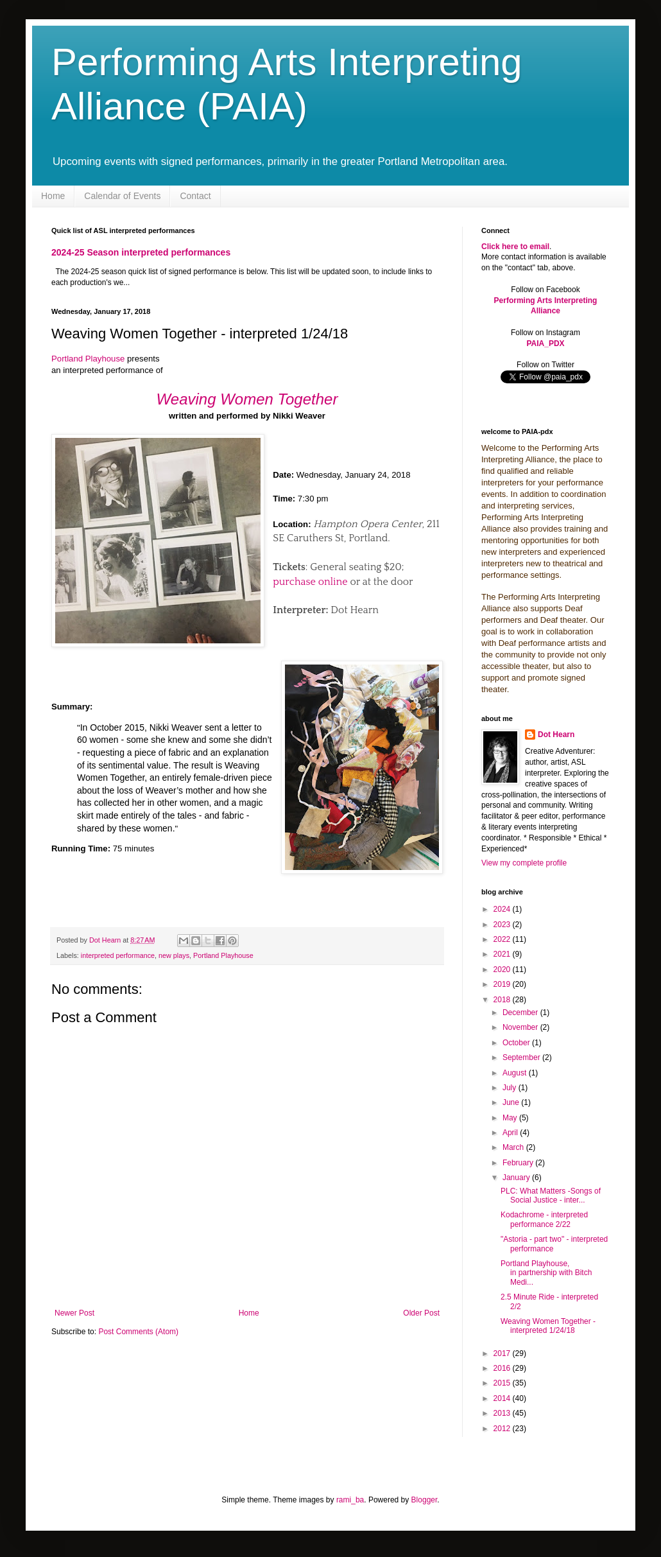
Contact (195, 196)
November (521, 1027)
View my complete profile (524, 862)
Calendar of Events (122, 196)
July (510, 1087)
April (511, 1132)
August (515, 1072)
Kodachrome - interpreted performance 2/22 (544, 1219)
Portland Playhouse (87, 358)
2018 (503, 999)
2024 (503, 909)
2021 (503, 954)
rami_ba (350, 1499)
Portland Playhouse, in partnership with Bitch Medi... (546, 1273)
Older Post (421, 1313)
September (522, 1057)
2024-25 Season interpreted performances (140, 252)
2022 (503, 939)
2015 (503, 1383)
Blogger (424, 1499)
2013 (503, 1413)
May (510, 1117)
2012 (503, 1428)
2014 (503, 1398)
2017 (503, 1353)
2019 (503, 984)
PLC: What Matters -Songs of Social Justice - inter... (551, 1196)
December (521, 1012)
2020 (503, 969)
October (517, 1042)
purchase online (310, 581)
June (511, 1102)
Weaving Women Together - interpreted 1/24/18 (548, 1326)
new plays (174, 955)
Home (53, 196)
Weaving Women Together (247, 399)
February (518, 1162)
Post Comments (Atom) (138, 1331)
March (514, 1147)
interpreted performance (118, 955)
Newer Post (74, 1313)
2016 (503, 1368)
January (517, 1177)
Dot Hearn (556, 734)
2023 (503, 924)
